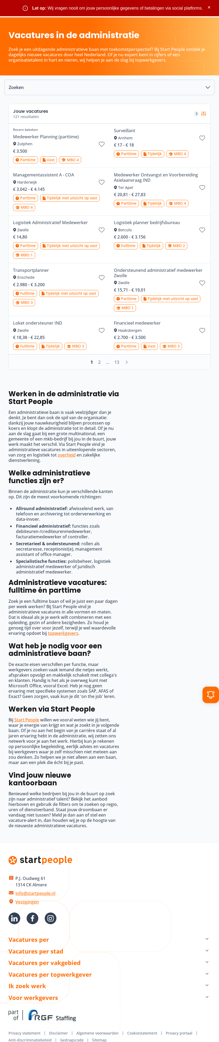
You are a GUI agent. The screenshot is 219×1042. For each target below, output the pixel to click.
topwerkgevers (63, 633)
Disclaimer (58, 1033)
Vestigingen (27, 902)
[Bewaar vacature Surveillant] (202, 138)
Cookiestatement (142, 1033)
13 (116, 362)
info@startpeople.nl (35, 893)
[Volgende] (126, 362)
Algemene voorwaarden (97, 1033)
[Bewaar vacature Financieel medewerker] (202, 330)
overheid (67, 455)
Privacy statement (24, 1033)
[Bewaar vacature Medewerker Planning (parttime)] (101, 144)
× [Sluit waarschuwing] (209, 7)
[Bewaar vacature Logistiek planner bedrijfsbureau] (202, 230)
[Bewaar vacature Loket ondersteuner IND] (101, 330)
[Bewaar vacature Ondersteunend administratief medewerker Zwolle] (202, 283)
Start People (26, 720)
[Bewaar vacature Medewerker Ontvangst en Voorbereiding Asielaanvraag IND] (202, 187)
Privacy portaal (179, 1033)
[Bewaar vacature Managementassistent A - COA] (101, 182)
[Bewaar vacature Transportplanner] (101, 277)
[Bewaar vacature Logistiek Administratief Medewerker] (101, 230)
